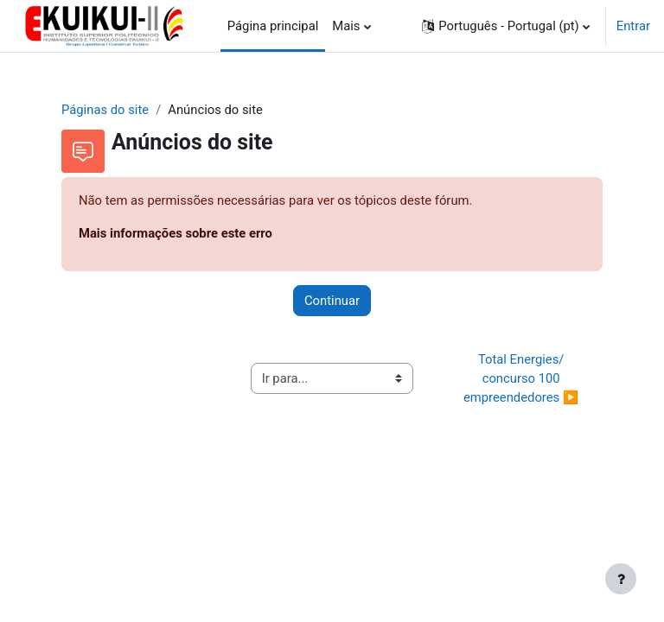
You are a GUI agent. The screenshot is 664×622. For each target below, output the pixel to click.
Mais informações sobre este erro (175, 233)
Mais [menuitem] (346, 26)
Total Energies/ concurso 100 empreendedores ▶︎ (520, 378)
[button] (505, 26)
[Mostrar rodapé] (620, 578)
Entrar (633, 26)
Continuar (332, 300)
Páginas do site (105, 109)
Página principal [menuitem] (273, 26)
